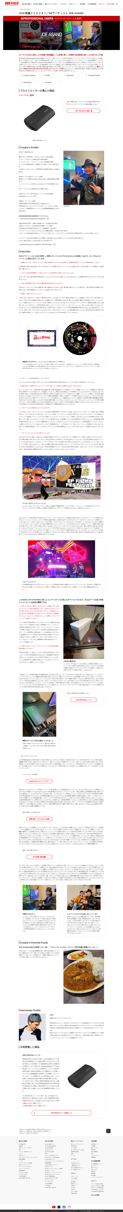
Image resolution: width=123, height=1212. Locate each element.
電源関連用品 (22, 1168)
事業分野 (93, 1148)
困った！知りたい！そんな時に (77, 1148)
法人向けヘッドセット (50, 1168)
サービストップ (74, 1160)
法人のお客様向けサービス (77, 1166)
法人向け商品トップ (49, 1142)
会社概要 (93, 1144)
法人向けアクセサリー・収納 (51, 1176)
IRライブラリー (94, 1166)
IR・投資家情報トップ (96, 1162)
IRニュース (93, 1164)
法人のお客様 (95, 1193)
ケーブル (21, 1159)
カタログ (73, 1186)
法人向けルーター (49, 1148)
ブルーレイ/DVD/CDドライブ (25, 1150)
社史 (92, 1151)
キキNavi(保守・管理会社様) (97, 1189)
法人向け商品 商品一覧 (50, 1185)
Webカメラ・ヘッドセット (25, 1163)
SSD (20, 1148)
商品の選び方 (74, 1144)
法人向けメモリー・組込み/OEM (52, 1155)
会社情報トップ (94, 1142)
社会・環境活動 (94, 1150)
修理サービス (74, 1182)
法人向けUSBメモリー (50, 1157)
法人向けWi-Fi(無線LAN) (50, 1144)
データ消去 (47, 1183)
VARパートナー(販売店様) (97, 1186)
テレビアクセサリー (23, 1172)
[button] (29, 75)
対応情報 (73, 1180)
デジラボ (73, 1153)
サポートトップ (74, 1174)
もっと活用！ (74, 1146)
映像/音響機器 (22, 1157)
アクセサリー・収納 (23, 1170)
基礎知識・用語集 (75, 1150)
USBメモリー (22, 1153)
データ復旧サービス (75, 1168)
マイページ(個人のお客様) (97, 1182)
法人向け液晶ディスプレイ (51, 1163)
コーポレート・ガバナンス (97, 1175)
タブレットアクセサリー (24, 1166)
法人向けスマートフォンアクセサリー (53, 1170)
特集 (72, 1151)
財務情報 (93, 1171)
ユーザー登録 (74, 1189)
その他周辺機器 (22, 1174)
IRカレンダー (94, 1168)
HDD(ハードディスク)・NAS (25, 1146)
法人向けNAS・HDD (49, 1150)
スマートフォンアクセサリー (25, 1165)
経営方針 (93, 1169)
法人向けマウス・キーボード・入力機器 (53, 1166)
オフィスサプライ (49, 1180)
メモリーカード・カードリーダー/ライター (28, 1155)
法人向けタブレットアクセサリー (52, 1172)
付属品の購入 (74, 1191)
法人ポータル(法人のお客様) (97, 1184)
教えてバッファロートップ (77, 1142)
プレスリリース (94, 1153)
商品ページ (27, 1101)
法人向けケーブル (49, 1165)
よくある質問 (74, 1176)
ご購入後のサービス (75, 1164)
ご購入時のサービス (75, 1162)
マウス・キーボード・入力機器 (25, 1161)
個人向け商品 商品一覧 (24, 1176)
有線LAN (21, 1144)
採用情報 (93, 1155)
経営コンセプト (94, 1146)
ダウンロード (74, 1178)
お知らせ (73, 1187)
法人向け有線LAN (49, 1146)
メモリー (21, 1151)
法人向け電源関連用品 (50, 1174)
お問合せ (73, 1184)
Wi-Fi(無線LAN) (22, 1142)
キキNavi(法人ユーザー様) (97, 1187)
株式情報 (93, 1173)
